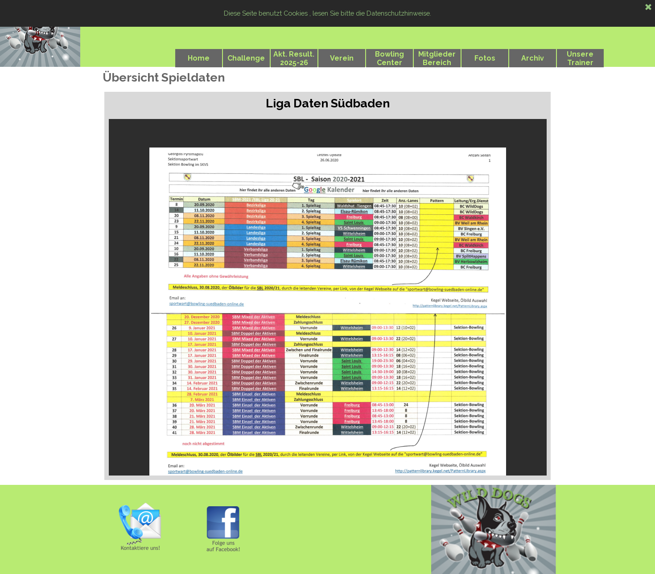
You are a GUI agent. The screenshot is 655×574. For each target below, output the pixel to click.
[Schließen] (648, 7)
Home (199, 58)
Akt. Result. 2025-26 (293, 58)
